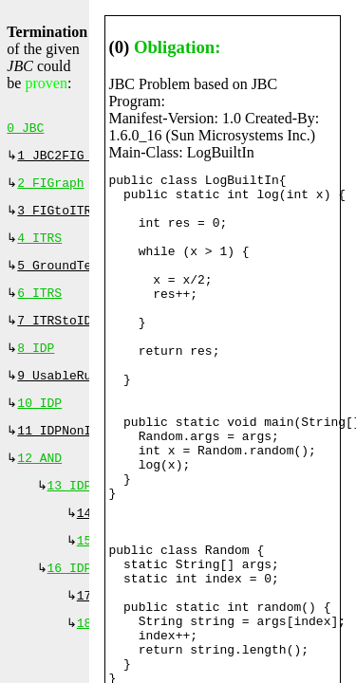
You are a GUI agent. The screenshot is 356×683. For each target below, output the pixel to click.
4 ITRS (39, 247)
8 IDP (35, 365)
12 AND (39, 482)
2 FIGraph (50, 188)
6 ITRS (39, 306)
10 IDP (39, 424)
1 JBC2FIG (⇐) (69, 159)
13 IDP (69, 512)
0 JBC (25, 129)
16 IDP (69, 600)
